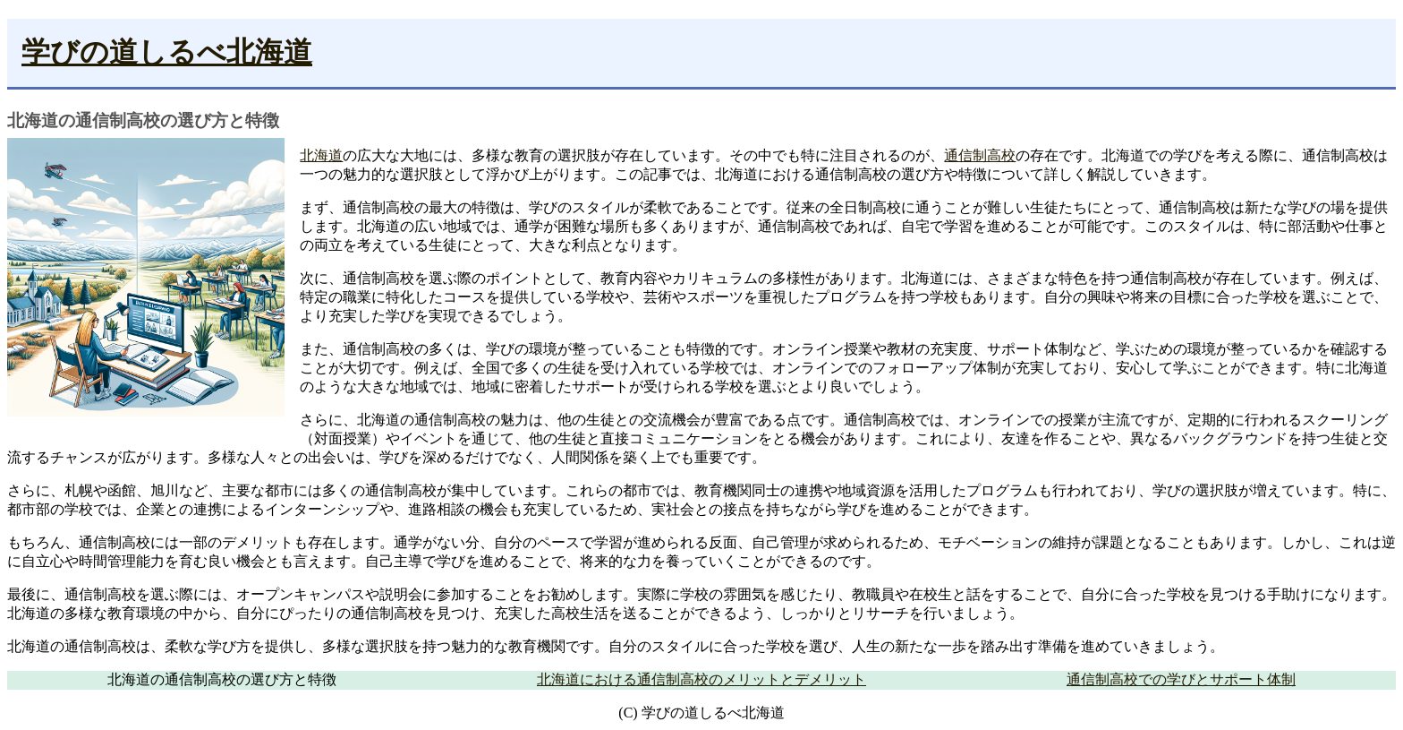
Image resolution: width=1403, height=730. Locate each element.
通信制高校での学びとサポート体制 (1181, 679)
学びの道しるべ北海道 (166, 52)
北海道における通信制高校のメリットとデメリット (701, 679)
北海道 (321, 155)
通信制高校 (980, 155)
